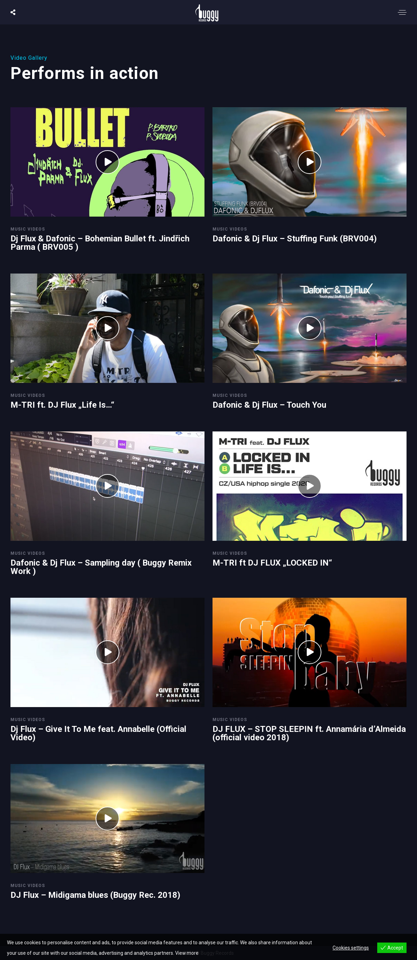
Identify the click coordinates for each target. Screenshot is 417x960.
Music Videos (27, 229)
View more (187, 953)
